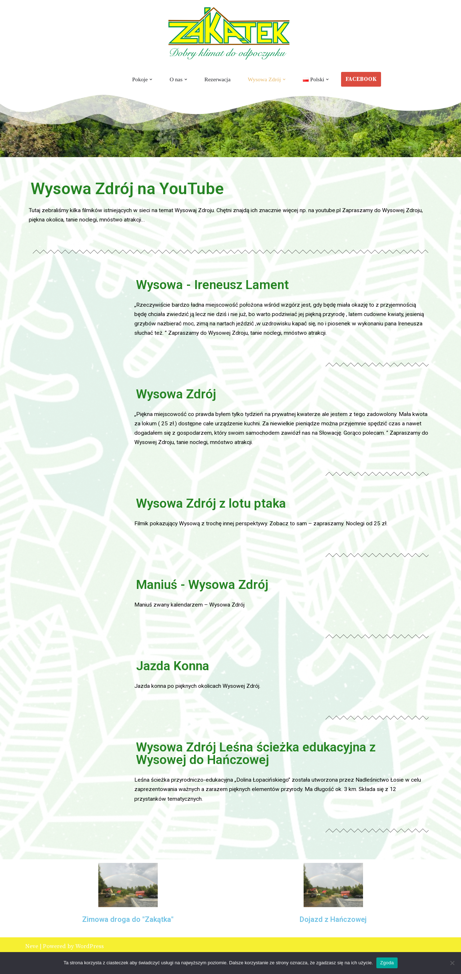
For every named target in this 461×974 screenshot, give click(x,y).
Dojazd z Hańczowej (333, 926)
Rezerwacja (217, 79)
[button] (149, 79)
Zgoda (387, 962)
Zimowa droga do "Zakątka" (128, 926)
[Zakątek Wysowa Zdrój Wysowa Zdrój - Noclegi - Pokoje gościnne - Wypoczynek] (230, 33)
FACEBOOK (363, 79)
